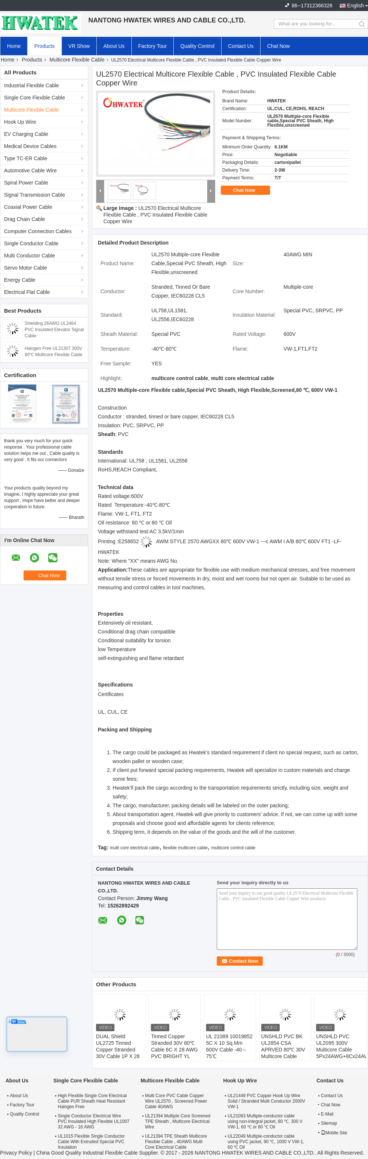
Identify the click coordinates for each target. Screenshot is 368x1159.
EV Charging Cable (26, 134)
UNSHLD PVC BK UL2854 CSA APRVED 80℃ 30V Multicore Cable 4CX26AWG (283, 1049)
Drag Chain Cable (24, 219)
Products (44, 46)
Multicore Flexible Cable (77, 59)
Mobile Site (334, 1132)
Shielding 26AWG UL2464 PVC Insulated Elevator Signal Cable (54, 329)
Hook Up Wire (20, 122)
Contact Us (241, 46)
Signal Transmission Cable (34, 195)
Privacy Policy (16, 1153)
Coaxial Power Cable (28, 207)
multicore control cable (233, 847)
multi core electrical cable (134, 847)
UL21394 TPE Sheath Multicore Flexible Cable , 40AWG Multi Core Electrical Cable (176, 1142)
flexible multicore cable (185, 847)
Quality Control (197, 46)
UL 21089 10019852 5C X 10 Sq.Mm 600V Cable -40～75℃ (229, 1046)
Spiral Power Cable (26, 183)
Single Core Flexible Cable (34, 98)
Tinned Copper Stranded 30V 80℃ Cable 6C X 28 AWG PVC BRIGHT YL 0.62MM (174, 1049)
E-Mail (327, 1114)
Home (14, 46)
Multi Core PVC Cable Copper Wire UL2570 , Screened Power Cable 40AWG (176, 1101)
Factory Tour (152, 46)
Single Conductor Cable (31, 243)
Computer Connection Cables (38, 231)
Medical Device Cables (30, 146)
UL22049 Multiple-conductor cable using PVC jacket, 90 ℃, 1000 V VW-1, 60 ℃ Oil (266, 1142)
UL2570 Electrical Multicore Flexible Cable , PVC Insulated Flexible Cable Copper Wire (155, 214)
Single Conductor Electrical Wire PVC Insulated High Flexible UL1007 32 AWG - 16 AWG (94, 1121)
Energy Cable (19, 280)
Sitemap (329, 1123)
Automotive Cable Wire (30, 170)
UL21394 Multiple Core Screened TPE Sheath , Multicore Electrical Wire (177, 1121)
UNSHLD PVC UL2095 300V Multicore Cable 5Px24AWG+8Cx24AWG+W (341, 1046)
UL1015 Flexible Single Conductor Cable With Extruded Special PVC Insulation (91, 1142)
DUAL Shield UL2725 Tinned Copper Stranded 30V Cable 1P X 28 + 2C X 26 (118, 1049)
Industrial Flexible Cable (31, 85)
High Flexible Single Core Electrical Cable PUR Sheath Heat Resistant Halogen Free (92, 1101)
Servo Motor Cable (25, 268)
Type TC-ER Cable (25, 158)
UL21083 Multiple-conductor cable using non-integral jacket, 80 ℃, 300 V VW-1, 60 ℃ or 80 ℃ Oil (265, 1121)
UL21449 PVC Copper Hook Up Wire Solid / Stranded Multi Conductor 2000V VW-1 (266, 1101)
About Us (114, 46)
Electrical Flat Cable (27, 292)
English (355, 5)
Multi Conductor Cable (29, 256)
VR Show (79, 46)
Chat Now (278, 46)
